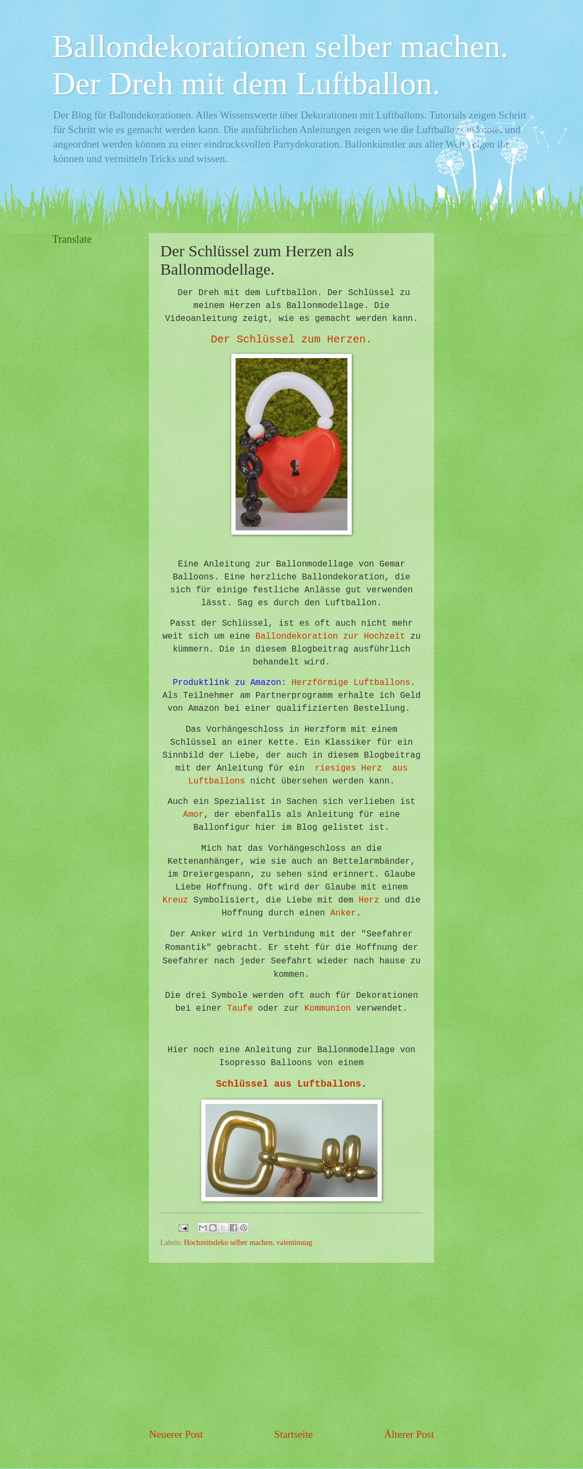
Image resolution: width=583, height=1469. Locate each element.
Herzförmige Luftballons (351, 683)
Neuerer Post (176, 1434)
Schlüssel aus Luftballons (288, 1084)
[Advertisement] (291, 1345)
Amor (193, 815)
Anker (343, 913)
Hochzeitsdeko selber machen (228, 1243)
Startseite (293, 1434)
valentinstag (294, 1243)
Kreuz (175, 900)
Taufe (240, 1008)
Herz (369, 900)
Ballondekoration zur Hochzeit (330, 636)
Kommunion (327, 1008)
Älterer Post (409, 1434)
